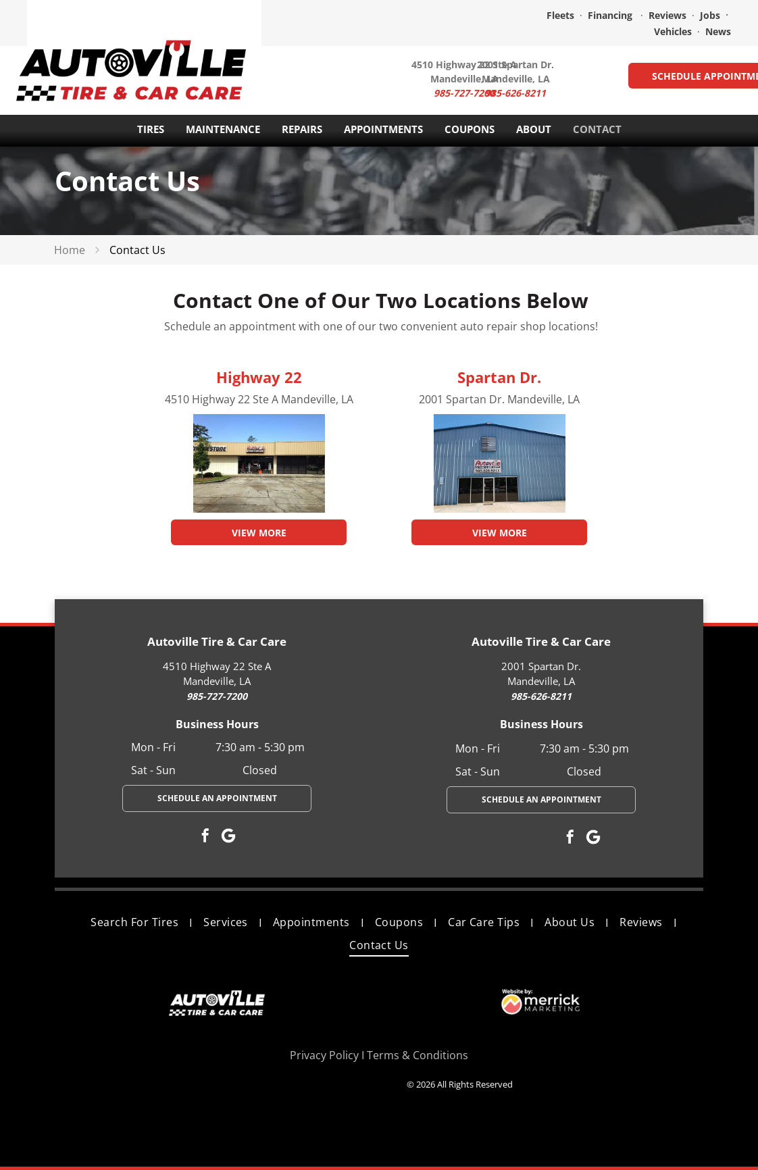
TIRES (150, 129)
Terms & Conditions (417, 1055)
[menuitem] (136, 921)
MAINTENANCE (223, 129)
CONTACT (597, 129)
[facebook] (205, 837)
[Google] (228, 837)
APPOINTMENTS (383, 129)
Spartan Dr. (499, 377)
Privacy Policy (324, 1055)
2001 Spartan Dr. (515, 64)
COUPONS (470, 129)
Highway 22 (259, 377)
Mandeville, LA (516, 78)
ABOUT (533, 129)
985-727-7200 (216, 696)
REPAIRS (302, 129)
